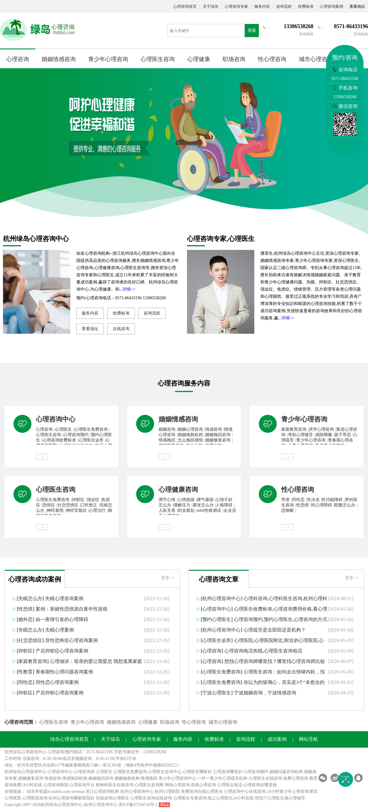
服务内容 (262, 6)
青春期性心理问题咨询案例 (64, 671)
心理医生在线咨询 (265, 778)
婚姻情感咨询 (59, 59)
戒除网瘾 (323, 434)
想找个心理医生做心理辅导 (280, 798)
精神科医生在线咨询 (114, 785)
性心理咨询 (272, 59)
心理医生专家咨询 (190, 798)
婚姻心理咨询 (190, 429)
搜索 (252, 30)
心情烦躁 (186, 499)
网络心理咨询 (177, 785)
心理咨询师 (84, 771)
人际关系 (167, 510)
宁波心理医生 (216, 692)
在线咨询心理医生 (112, 798)
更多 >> (168, 578)
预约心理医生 (216, 619)
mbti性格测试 (209, 510)
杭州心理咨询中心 (221, 598)
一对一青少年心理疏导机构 (222, 778)
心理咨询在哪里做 (260, 785)
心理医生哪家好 (197, 771)
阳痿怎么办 (344, 505)
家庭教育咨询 (293, 429)
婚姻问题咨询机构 (286, 771)
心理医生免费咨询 (91, 429)
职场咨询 (234, 59)
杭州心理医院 (167, 791)
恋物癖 (287, 510)
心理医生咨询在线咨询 (151, 798)
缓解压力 (182, 505)
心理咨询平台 (82, 785)
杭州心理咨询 (96, 804)
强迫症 (93, 499)
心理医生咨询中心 (165, 771)
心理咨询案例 (331, 6)
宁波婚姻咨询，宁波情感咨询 (265, 692)
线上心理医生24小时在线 (231, 798)
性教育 (25, 671)
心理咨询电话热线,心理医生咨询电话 (263, 650)
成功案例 (277, 739)
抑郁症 (78, 499)
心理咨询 (17, 59)
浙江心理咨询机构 (102, 791)
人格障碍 (224, 505)
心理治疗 (97, 510)
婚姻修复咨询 (217, 440)
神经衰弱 (55, 510)
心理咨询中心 (55, 419)
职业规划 (186, 510)
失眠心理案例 (59, 629)
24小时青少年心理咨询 (288, 791)
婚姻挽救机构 (190, 434)
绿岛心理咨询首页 (69, 739)
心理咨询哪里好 (227, 771)
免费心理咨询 (295, 778)
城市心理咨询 (316, 59)
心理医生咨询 (158, 59)
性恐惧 (302, 505)
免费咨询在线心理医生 (202, 791)
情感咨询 (213, 429)
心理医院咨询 (35, 798)
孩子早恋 (342, 434)
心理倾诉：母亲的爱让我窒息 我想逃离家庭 (96, 661)
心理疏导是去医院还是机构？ (275, 629)
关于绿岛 (210, 6)
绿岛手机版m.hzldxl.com (49, 791)
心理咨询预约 (76, 434)
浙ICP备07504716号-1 (138, 804)
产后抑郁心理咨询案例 (59, 692)
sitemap (78, 791)
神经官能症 (76, 510)
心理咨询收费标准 (59, 440)
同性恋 (298, 499)
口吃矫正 (88, 505)
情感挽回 (167, 440)
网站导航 (308, 739)
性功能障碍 (332, 499)
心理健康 (198, 59)
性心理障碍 (321, 505)
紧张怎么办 (203, 505)
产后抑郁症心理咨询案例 (62, 650)
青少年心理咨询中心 (177, 778)
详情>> (129, 289)
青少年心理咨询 (108, 59)
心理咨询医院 (56, 785)
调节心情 (167, 499)
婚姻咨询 (167, 429)
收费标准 (306, 6)
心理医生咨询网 (149, 785)
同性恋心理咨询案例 (57, 682)
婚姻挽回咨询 (217, 434)
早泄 (285, 499)
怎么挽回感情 (190, 440)
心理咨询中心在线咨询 (245, 791)
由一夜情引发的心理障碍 (62, 619)
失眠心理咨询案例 (64, 598)
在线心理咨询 (203, 785)
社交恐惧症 (67, 505)
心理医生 (63, 429)
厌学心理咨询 (321, 429)
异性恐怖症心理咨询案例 (71, 640)
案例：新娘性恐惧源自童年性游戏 (71, 608)
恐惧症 (48, 505)
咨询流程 (284, 6)
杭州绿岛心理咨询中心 (25, 771)
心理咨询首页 (185, 6)
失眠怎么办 (30, 598)
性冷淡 (313, 499)
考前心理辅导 (300, 434)
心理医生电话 (229, 785)
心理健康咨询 (178, 489)
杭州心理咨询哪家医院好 (71, 798)
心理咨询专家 (236, 6)
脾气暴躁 (205, 499)
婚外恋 (25, 619)
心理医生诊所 (91, 440)
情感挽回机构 (74, 778)
